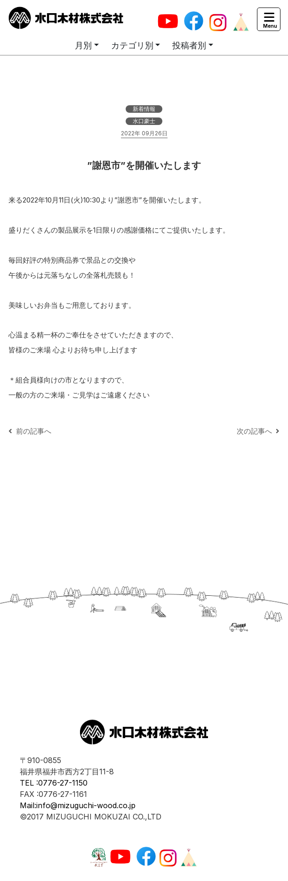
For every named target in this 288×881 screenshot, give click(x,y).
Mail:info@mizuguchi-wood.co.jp (78, 805)
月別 (83, 45)
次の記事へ (258, 431)
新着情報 (144, 108)
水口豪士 (144, 121)
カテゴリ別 (132, 45)
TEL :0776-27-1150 (54, 782)
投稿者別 (189, 45)
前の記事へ (29, 431)
